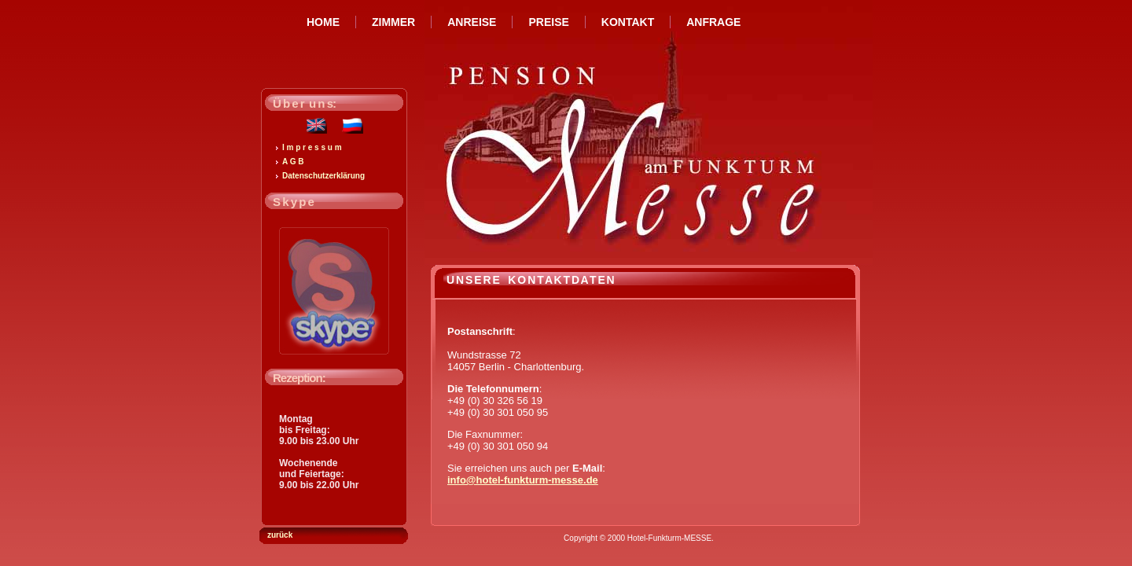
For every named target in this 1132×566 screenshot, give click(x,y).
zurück (279, 535)
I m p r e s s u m (312, 147)
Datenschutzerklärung (323, 175)
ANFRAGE (713, 22)
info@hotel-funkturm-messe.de (522, 480)
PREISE (548, 22)
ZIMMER (393, 22)
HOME (323, 22)
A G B (292, 161)
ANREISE (471, 22)
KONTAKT (627, 22)
